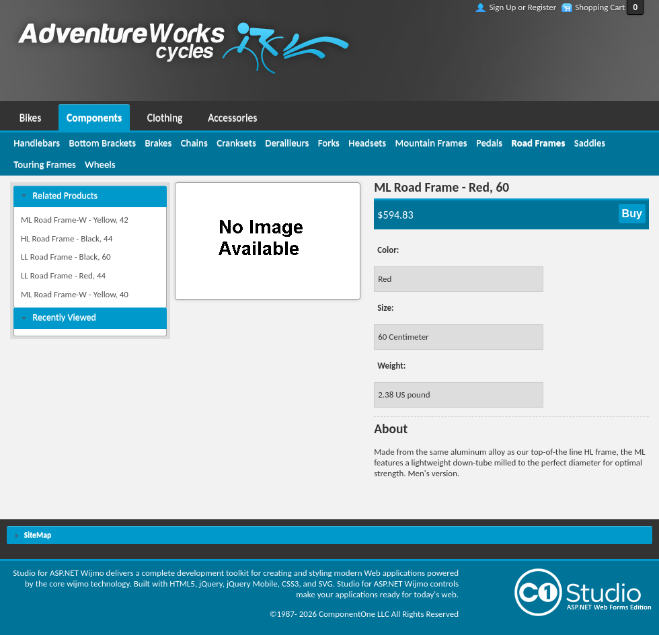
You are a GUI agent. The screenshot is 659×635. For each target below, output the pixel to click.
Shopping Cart (600, 7)
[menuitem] (30, 115)
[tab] (90, 196)
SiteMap (37, 534)
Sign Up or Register (522, 7)
